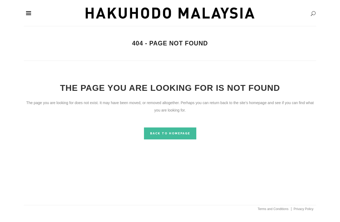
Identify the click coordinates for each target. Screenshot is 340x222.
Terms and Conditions (273, 209)
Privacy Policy (303, 209)
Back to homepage (170, 133)
